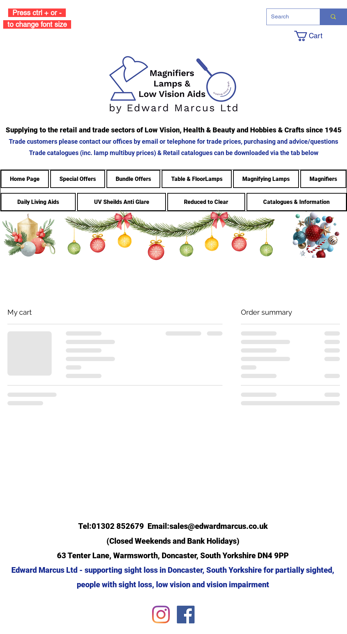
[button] (319, 36)
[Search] (288, 17)
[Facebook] (186, 614)
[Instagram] (161, 614)
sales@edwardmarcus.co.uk (218, 526)
